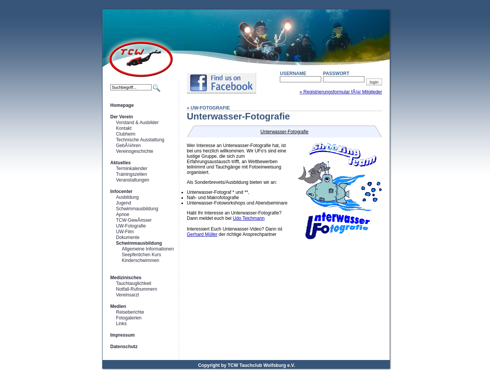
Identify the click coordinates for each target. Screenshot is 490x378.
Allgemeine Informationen (148, 249)
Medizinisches (125, 277)
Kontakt (124, 128)
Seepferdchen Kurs (141, 254)
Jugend (123, 203)
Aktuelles (120, 162)
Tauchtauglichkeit (133, 283)
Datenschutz (123, 346)
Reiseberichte (130, 312)
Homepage (122, 105)
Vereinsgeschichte (134, 151)
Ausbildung (127, 197)
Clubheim (126, 134)
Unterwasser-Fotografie (284, 131)
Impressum (122, 335)
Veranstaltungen (132, 180)
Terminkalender (131, 168)
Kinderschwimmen (140, 260)
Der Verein (121, 116)
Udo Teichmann (249, 218)
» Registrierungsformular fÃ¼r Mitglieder (341, 92)
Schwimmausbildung (137, 208)
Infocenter (121, 191)
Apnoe (122, 214)
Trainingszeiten (131, 174)
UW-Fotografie (131, 226)
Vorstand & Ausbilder (137, 122)
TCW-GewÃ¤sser (134, 220)
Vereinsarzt (127, 295)
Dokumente (127, 237)
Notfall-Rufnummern (136, 289)
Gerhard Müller (202, 234)
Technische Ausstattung (140, 139)
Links (121, 323)
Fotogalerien (129, 318)
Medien (118, 306)
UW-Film (125, 231)
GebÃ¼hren (128, 145)
